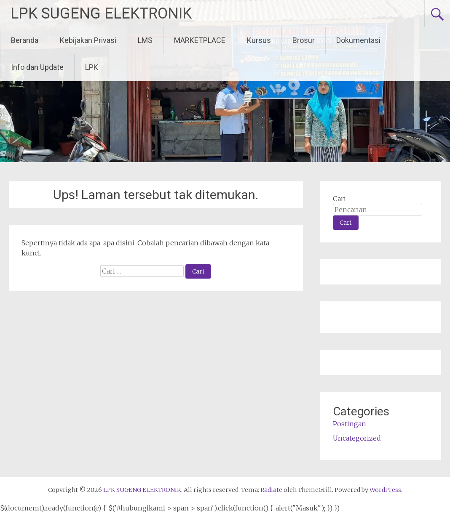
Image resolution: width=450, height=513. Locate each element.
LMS (145, 40)
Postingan (349, 424)
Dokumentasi (358, 40)
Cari (339, 198)
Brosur (303, 40)
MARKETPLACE (199, 40)
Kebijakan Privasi (88, 40)
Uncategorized (357, 438)
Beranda (24, 40)
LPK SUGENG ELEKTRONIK (101, 13)
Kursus (259, 40)
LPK (91, 67)
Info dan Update (37, 67)
